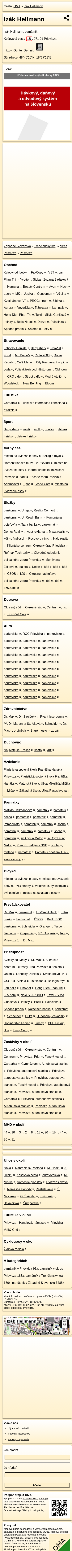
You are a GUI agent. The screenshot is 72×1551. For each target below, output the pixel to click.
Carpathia (10, 403)
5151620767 (10, 1299)
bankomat (10, 510)
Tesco (58, 926)
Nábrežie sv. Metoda (29, 1168)
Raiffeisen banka (39, 1009)
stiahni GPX (10, 1304)
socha (8, 817)
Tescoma (10, 933)
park (23, 477)
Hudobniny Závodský (51, 1016)
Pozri (37, 1002)
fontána (9, 852)
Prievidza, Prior (30, 1056)
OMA (17, 6)
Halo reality (60, 538)
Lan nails (58, 307)
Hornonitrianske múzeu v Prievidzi (27, 463)
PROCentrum (39, 300)
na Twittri (39, 1501)
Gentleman (44, 293)
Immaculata (12, 824)
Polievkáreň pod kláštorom (33, 369)
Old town (61, 369)
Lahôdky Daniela (15, 348)
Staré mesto (39, 730)
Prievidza (26, 253)
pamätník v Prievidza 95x (21, 1268)
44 (5, 1132)
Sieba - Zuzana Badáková (50, 279)
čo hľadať (10, 1467)
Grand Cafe (42, 484)
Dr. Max (9, 716)
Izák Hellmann (33, 6)
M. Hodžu (53, 1168)
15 (38, 1132)
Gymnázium (29, 1063)
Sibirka (57, 300)
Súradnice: (11, 57)
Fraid (7, 355)
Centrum (52, 607)
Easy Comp (21, 1030)
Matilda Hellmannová (18, 810)
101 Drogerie (47, 933)
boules (49, 429)
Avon (52, 286)
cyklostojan (58, 885)
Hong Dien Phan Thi (17, 314)
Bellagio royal (51, 456)
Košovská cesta (18, 39)
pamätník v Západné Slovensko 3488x (38, 1282)
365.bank (10, 587)
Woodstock (11, 383)
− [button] (9, 155)
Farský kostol (54, 1056)
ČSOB (11, 573)
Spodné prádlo (14, 329)
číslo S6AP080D (32, 995)
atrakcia (9, 410)
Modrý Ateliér (53, 376)
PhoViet (55, 348)
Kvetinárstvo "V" (15, 300)
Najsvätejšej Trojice (17, 750)
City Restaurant (46, 362)
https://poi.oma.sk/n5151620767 (20, 235)
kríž (49, 750)
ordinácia (20, 730)
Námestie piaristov (29, 1182)
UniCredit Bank (32, 517)
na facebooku (30, 1498)
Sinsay (39, 1023)
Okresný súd (12, 607)
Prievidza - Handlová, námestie (25, 1222)
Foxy (46, 329)
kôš (6, 538)
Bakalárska (11, 1203)
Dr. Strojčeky (27, 716)
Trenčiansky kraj (45, 246)
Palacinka (57, 321)
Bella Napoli (25, 321)
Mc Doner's (22, 355)
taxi (65, 607)
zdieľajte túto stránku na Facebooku (26, 1500)
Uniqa (26, 510)
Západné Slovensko (17, 246)
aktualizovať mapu (24, 1296)
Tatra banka (29, 524)
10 (13, 1132)
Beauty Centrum (34, 286)
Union (36, 566)
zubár (55, 730)
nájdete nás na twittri (19, 1428)
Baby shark (38, 348)
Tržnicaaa (41, 307)
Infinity (8, 321)
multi (26, 429)
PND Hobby (23, 885)
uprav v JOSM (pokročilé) (49, 1296)
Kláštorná (46, 1196)
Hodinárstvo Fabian (17, 1023)
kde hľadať (11, 1450)
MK (17, 293)
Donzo (41, 321)
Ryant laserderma (52, 716)
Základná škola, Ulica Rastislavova (43, 790)
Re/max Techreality (17, 552)
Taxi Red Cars (16, 614)
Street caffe (32, 376)
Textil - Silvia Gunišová (51, 314)
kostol (38, 750)
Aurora (8, 307)
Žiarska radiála (14, 1249)
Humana (13, 286)
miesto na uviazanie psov (21, 456)
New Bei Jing (32, 383)
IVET (51, 272)
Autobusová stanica (55, 1063)
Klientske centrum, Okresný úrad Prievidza (36, 545)
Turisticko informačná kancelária (43, 403)
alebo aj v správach (18, 1439)
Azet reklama (36, 531)
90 (46, 1132)
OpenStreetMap (30, 232)
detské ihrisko (26, 436)
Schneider (51, 723)
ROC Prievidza (33, 633)
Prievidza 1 (11, 940)
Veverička (23, 307)
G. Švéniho (27, 1196)
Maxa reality (57, 531)
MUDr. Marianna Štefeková (22, 723)
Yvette (24, 279)
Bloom (49, 383)
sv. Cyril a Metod (32, 838)
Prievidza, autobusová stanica (27, 1070)
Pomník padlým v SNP (32, 845)
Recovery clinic (38, 538)
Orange (45, 926)
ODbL (46, 1531)
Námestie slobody (19, 1189)
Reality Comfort (44, 510)
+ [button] (9, 149)
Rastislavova (44, 1189)
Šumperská (31, 1203)
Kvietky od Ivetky (15, 272)
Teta (62, 933)
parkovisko (11, 633)
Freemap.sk (50, 232)
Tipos (26, 484)
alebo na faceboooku (19, 1433)
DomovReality (13, 531)
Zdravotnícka (51, 1175)
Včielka (61, 293)
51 (13, 1139)
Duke (28, 1016)
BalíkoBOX (54, 919)
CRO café (14, 376)
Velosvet (40, 885)
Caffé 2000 (42, 355)
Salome (33, 329)
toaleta (23, 566)
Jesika (28, 293)
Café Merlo (24, 362)
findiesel (18, 538)
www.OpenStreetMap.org (48, 1528)
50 (5, 1139)
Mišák (11, 790)
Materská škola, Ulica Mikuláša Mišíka (44, 783)
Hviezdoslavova (57, 1182)
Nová (7, 1168)
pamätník (43, 810)
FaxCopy (37, 272)
